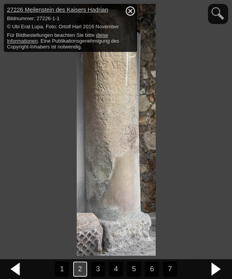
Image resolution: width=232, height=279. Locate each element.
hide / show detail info (130, 11)
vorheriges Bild (15, 269)
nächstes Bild (216, 269)
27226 (57, 9)
